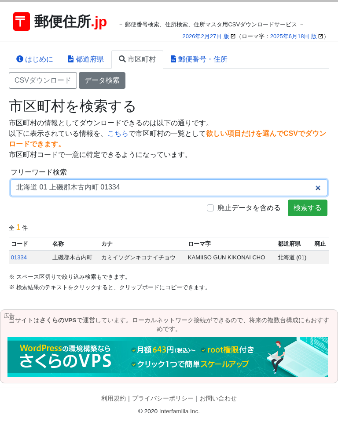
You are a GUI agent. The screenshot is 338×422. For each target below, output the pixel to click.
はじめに (34, 59)
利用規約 (113, 398)
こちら (118, 133)
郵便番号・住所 (199, 59)
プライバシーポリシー (163, 398)
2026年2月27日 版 (206, 36)
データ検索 (102, 80)
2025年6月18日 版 (293, 36)
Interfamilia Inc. (179, 411)
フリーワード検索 (39, 172)
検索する (308, 207)
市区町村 (137, 59)
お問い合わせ (218, 398)
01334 (19, 257)
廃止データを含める (249, 207)
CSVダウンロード (43, 80)
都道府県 (85, 59)
